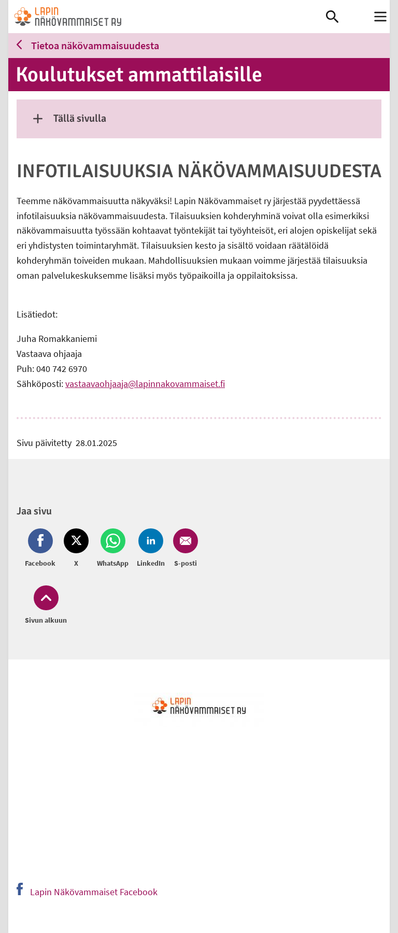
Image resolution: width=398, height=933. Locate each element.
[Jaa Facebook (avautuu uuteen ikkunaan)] (42, 548)
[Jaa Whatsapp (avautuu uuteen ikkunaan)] (113, 548)
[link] (167, 16)
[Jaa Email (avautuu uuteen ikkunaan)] (183, 548)
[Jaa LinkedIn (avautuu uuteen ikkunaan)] (151, 548)
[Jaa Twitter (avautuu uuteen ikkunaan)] (76, 548)
